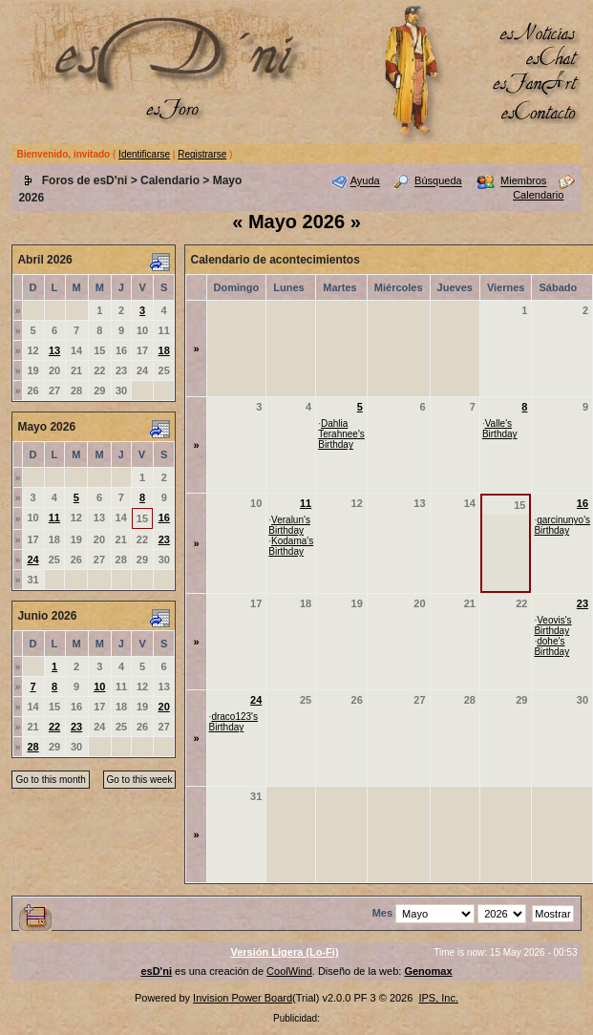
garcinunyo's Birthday (562, 525)
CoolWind (289, 971)
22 (54, 726)
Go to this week (140, 779)
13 (54, 350)
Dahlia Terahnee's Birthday (341, 434)
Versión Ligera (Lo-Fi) (284, 952)
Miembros (523, 181)
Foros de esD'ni (85, 180)
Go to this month (50, 779)
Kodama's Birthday (290, 546)
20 (164, 706)
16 (164, 517)
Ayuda (365, 181)
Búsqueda (438, 181)
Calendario (170, 180)
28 (32, 746)
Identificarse (144, 154)
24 (32, 559)
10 (99, 686)
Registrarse (202, 154)
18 (164, 350)
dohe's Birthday (551, 646)
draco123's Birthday (233, 721)
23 (164, 539)
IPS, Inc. (438, 997)
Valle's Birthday (500, 428)
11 (54, 517)
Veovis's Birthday (552, 625)
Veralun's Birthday (289, 525)
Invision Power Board (242, 997)
